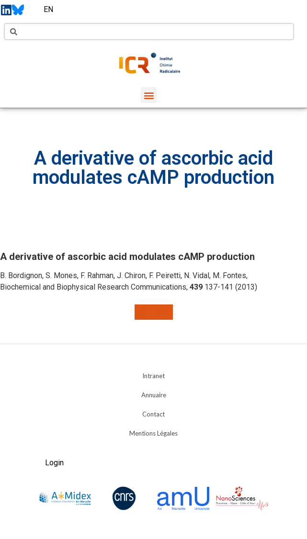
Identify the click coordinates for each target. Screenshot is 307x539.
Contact (153, 414)
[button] (149, 95)
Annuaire (153, 395)
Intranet (153, 376)
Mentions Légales (153, 433)
